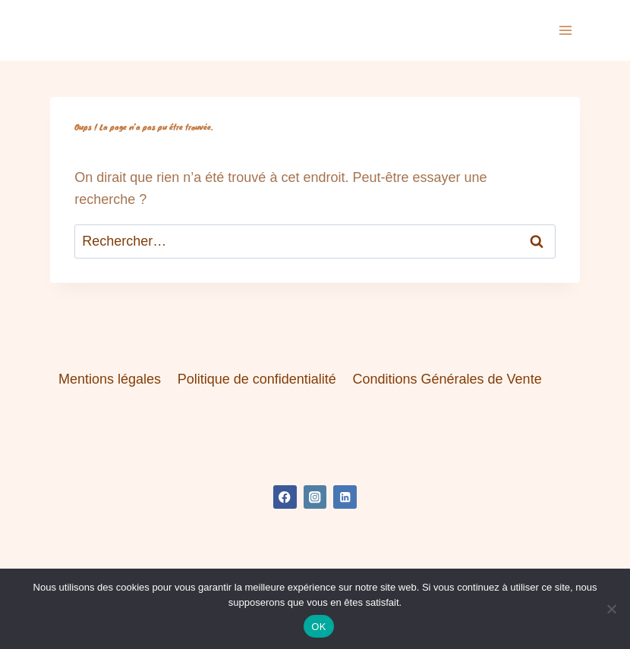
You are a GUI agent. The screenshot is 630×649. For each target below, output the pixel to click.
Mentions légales (109, 379)
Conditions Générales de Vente (446, 379)
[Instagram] (315, 497)
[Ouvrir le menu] (566, 30)
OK (318, 626)
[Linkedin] (345, 497)
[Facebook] (285, 497)
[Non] (611, 608)
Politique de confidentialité (257, 379)
